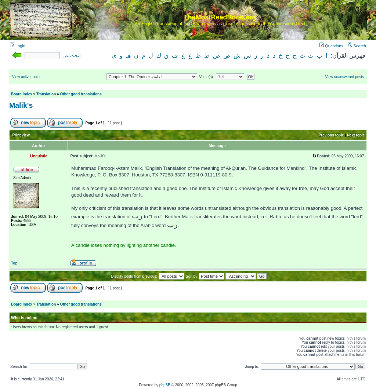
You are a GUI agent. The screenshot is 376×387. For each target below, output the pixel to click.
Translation (46, 94)
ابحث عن (71, 55)
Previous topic (331, 135)
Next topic (356, 135)
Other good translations (80, 94)
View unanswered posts (344, 77)
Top (14, 263)
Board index (21, 94)
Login (17, 46)
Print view (21, 135)
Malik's (21, 105)
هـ (128, 55)
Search (357, 46)
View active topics (26, 77)
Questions (331, 46)
